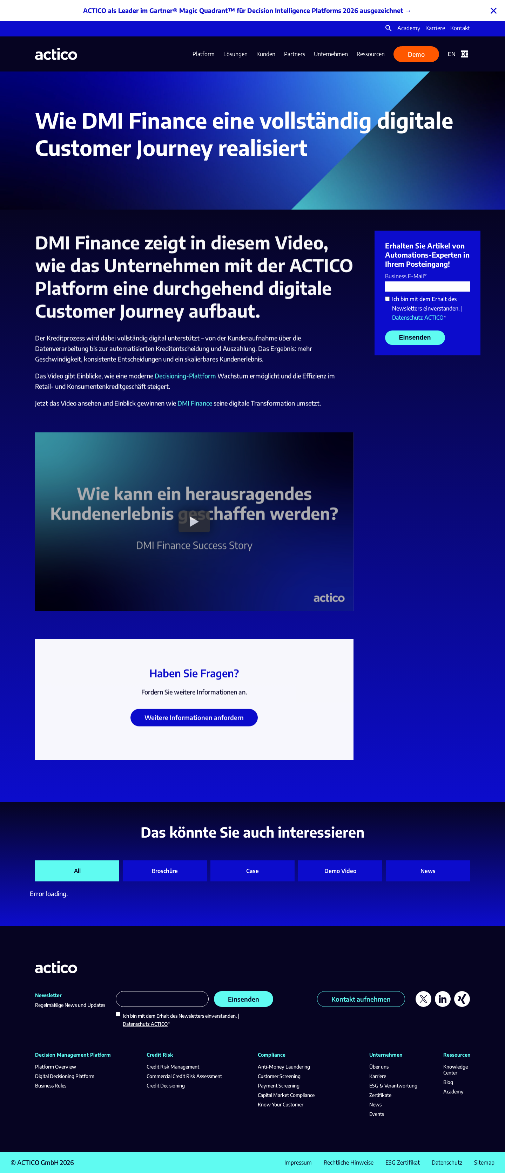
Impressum (298, 1162)
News (428, 870)
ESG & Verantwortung (393, 1086)
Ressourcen (371, 53)
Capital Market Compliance (286, 1095)
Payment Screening (278, 1086)
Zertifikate (380, 1095)
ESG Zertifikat (402, 1162)
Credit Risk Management (173, 1067)
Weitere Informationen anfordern (194, 722)
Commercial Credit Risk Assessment (184, 1076)
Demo (416, 54)
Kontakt (460, 28)
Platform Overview (55, 1067)
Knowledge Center (455, 1070)
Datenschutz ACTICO (418, 317)
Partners (294, 53)
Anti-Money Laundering (284, 1067)
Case (252, 870)
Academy (408, 28)
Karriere (435, 28)
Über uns (379, 1067)
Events (376, 1114)
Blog (448, 1082)
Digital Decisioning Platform (64, 1076)
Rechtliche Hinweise (348, 1162)
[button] (388, 29)
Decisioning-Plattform (185, 380)
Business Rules (50, 1086)
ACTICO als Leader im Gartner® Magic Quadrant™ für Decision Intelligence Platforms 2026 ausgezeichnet (243, 10)
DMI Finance (194, 408)
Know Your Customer (280, 1104)
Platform (204, 53)
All (77, 870)
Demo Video (340, 870)
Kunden (265, 53)
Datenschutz (447, 1162)
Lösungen (235, 53)
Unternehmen (331, 53)
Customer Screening (279, 1076)
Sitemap (484, 1162)
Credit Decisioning (166, 1086)
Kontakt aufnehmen (361, 999)
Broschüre (165, 870)
